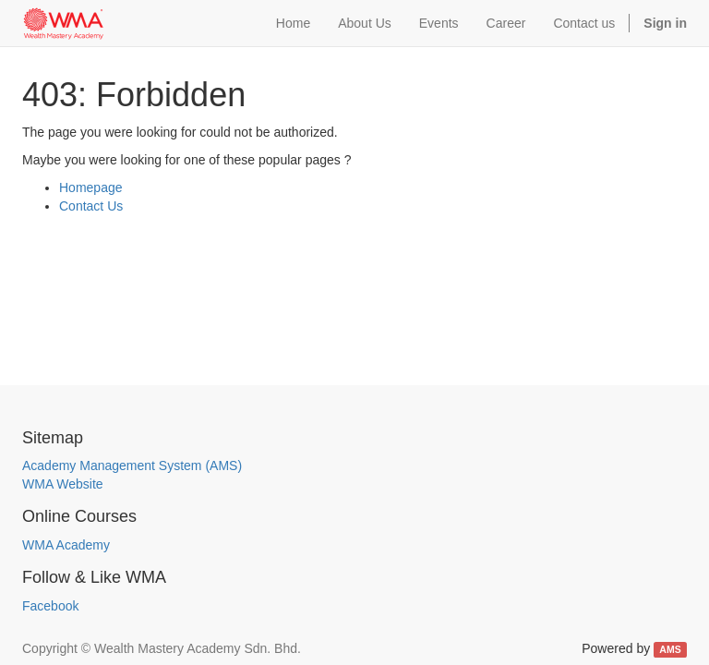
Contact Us (91, 206)
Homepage (91, 187)
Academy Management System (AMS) (132, 465)
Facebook (50, 605)
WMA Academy (66, 545)
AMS (669, 649)
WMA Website (62, 484)
